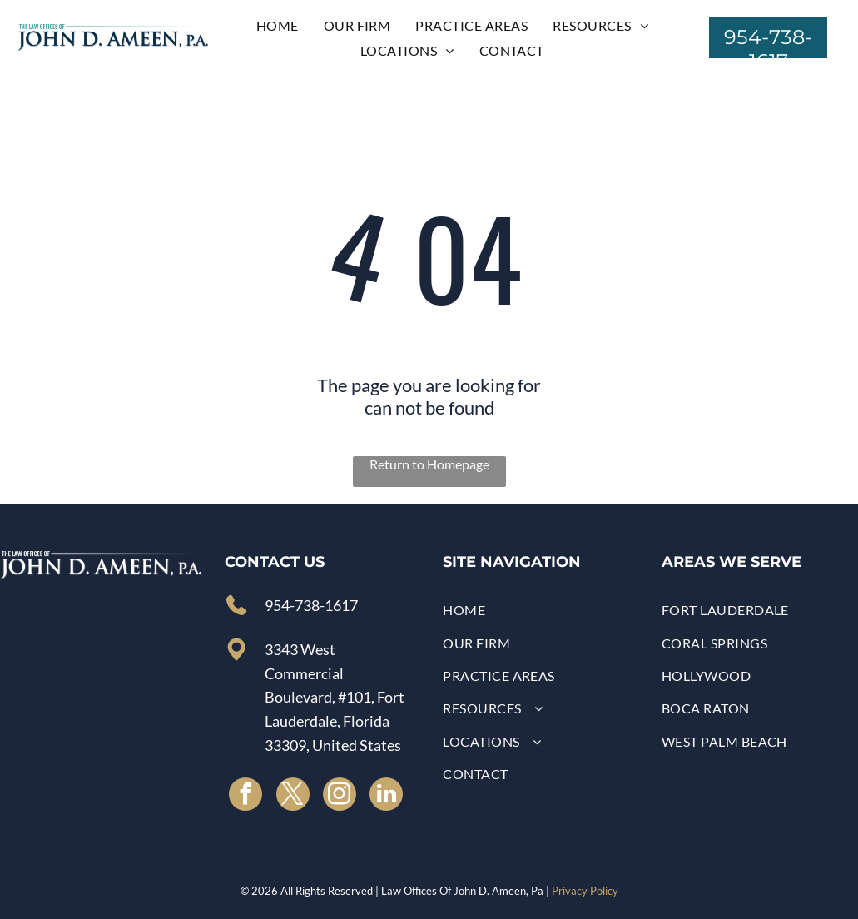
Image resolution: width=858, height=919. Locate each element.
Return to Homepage (429, 464)
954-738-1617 (311, 605)
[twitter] (293, 796)
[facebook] (245, 796)
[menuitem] (277, 25)
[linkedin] (386, 796)
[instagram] (339, 796)
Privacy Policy (585, 890)
